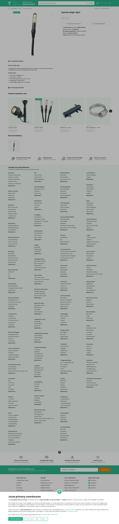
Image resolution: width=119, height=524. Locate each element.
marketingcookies (69, 509)
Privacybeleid (44, 514)
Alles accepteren (15, 519)
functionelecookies (72, 511)
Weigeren (42, 519)
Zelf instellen (30, 519)
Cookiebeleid (53, 514)
